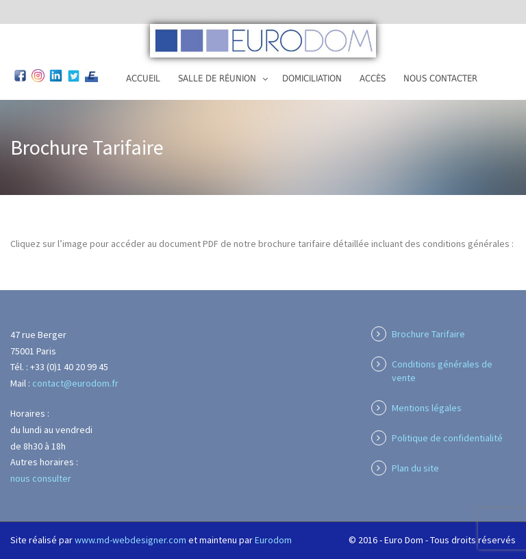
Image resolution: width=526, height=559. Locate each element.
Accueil (143, 78)
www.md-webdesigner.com (130, 540)
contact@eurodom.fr (75, 383)
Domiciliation (312, 78)
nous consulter (40, 478)
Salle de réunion (217, 78)
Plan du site (415, 468)
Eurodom (273, 540)
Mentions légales (427, 408)
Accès (373, 78)
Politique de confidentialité (447, 438)
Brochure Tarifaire (428, 334)
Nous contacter (440, 78)
